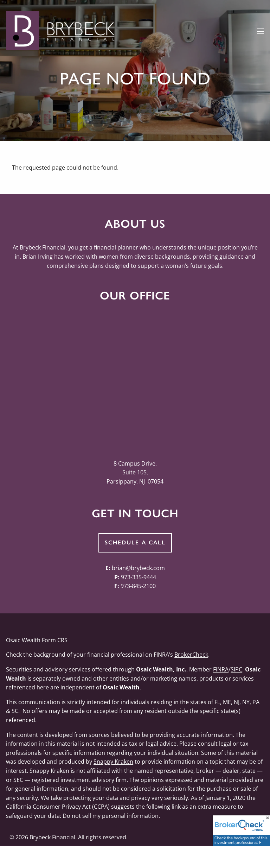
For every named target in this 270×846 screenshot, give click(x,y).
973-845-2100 (138, 586)
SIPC (236, 669)
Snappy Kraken (113, 761)
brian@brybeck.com (138, 568)
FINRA (221, 669)
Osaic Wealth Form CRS (37, 640)
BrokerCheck (191, 654)
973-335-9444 (138, 577)
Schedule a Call (135, 542)
